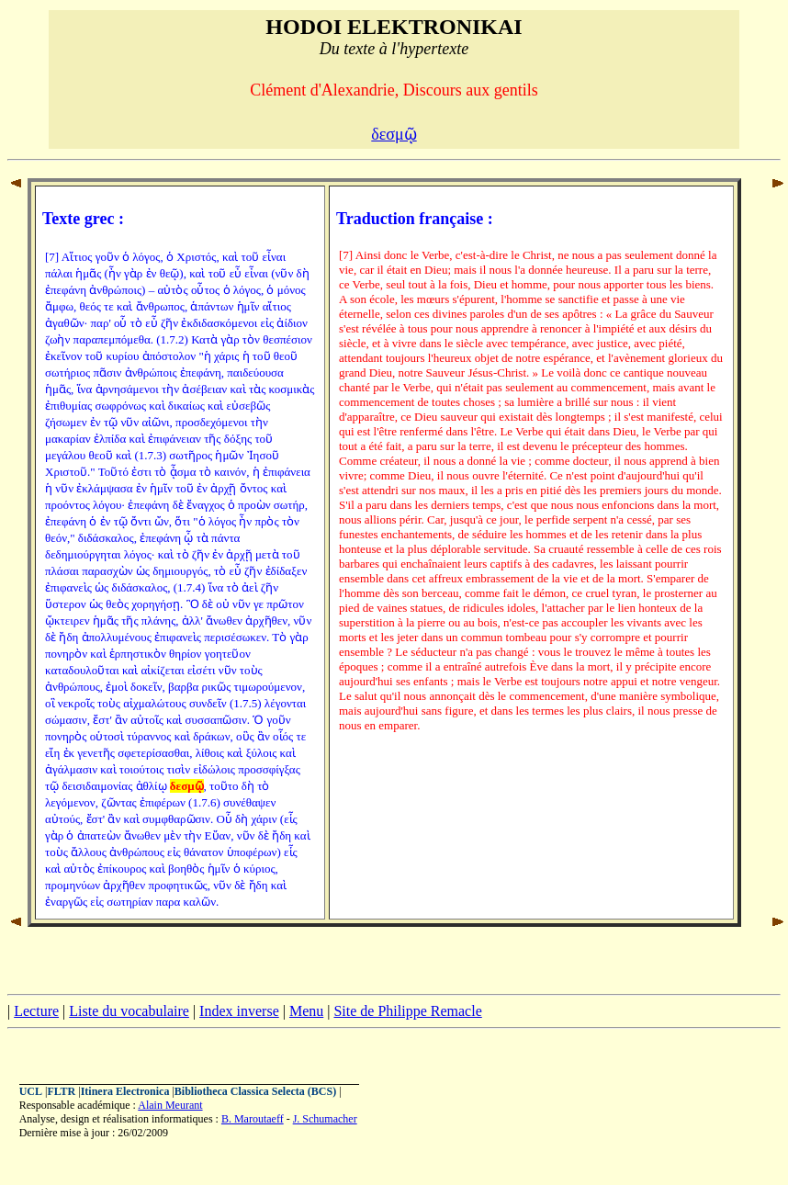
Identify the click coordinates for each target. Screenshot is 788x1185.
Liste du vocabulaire (129, 1011)
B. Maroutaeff (252, 1118)
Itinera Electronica (125, 1091)
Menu (306, 1011)
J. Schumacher (325, 1118)
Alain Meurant (170, 1105)
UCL (30, 1091)
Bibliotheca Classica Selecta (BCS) (255, 1091)
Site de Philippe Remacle (407, 1011)
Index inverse (239, 1011)
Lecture (36, 1011)
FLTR (61, 1091)
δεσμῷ (393, 134)
